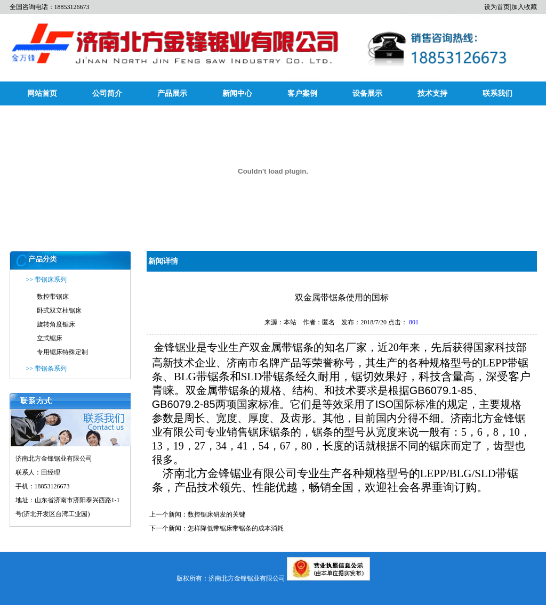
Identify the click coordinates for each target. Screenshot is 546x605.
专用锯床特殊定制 (62, 352)
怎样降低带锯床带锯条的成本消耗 (236, 528)
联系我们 (497, 93)
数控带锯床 (53, 296)
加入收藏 (524, 7)
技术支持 (432, 93)
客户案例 (302, 93)
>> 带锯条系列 (46, 368)
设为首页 (497, 7)
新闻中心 (237, 93)
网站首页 (42, 93)
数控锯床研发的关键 (216, 514)
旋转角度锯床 (56, 324)
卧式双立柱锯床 (59, 310)
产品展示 (172, 93)
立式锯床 (49, 338)
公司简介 (107, 93)
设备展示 (367, 93)
